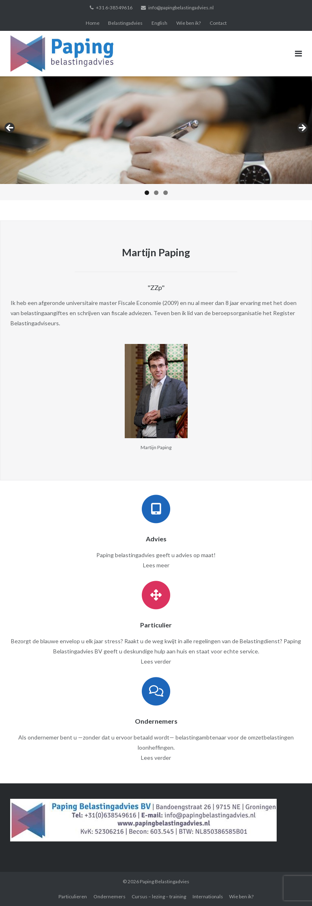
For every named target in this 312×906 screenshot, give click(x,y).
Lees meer (156, 565)
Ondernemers (109, 896)
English (159, 23)
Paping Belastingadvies (164, 881)
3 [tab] (165, 192)
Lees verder (156, 661)
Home (93, 23)
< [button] (10, 128)
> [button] (302, 128)
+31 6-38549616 (114, 7)
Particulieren (72, 896)
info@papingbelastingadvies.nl (181, 7)
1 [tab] (147, 192)
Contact (218, 23)
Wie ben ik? (188, 23)
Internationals (208, 896)
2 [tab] (156, 192)
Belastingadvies (125, 23)
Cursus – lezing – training (159, 896)
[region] (156, 138)
